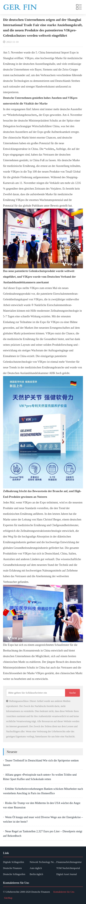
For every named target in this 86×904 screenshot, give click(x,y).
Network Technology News (43, 862)
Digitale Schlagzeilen (13, 862)
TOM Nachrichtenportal (68, 868)
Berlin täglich (36, 874)
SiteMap (8, 898)
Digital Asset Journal (66, 874)
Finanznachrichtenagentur (69, 862)
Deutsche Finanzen (12, 868)
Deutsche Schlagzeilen (14, 874)
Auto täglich (36, 868)
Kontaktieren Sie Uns (63, 891)
